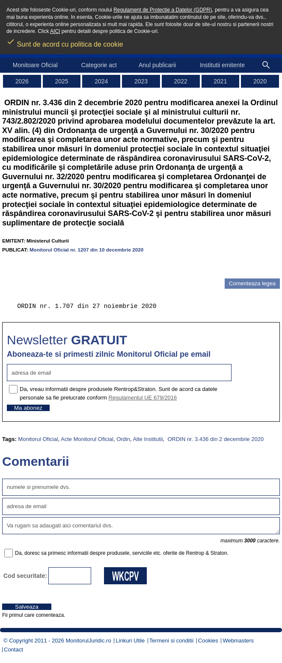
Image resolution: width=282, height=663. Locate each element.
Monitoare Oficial (35, 65)
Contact (13, 649)
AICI (55, 31)
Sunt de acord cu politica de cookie (64, 41)
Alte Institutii (148, 439)
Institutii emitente (222, 65)
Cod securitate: (25, 575)
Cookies (208, 640)
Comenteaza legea (252, 283)
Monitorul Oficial (38, 439)
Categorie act (99, 65)
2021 (220, 81)
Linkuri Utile (130, 640)
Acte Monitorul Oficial (87, 439)
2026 (22, 81)
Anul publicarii (157, 65)
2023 (141, 81)
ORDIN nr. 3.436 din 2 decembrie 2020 (215, 439)
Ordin (123, 439)
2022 (180, 81)
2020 (260, 81)
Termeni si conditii (171, 640)
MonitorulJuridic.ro (88, 640)
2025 (61, 81)
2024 (101, 81)
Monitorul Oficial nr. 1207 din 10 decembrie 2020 (86, 249)
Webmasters (238, 640)
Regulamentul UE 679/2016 (142, 397)
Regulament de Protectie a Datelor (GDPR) (162, 10)
